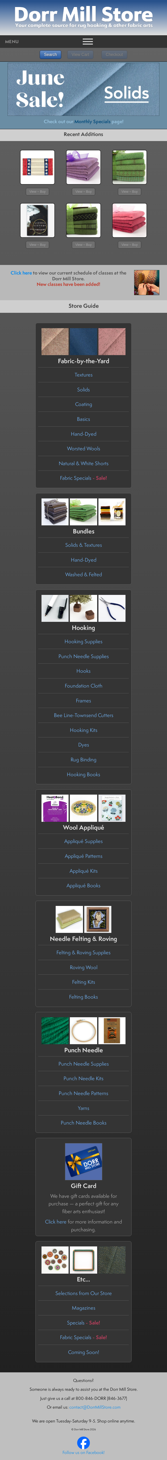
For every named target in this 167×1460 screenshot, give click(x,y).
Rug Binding (83, 759)
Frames (83, 700)
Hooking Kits (83, 730)
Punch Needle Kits (83, 1078)
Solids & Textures (83, 544)
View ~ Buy (37, 191)
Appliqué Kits (84, 870)
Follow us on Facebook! (83, 1452)
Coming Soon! (83, 1352)
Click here (21, 272)
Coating (83, 404)
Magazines (83, 1307)
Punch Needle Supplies (83, 656)
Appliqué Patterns (83, 856)
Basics (83, 419)
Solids (83, 389)
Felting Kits (83, 981)
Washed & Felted (83, 574)
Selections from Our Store (83, 1293)
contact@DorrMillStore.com (94, 1407)
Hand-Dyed (83, 433)
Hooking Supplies (83, 641)
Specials (83, 1322)
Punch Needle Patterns (83, 1093)
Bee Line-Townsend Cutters (83, 715)
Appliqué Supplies (83, 841)
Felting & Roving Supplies (83, 952)
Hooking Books (83, 774)
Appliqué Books (83, 885)
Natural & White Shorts (84, 463)
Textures (84, 374)
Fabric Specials (83, 477)
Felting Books (83, 996)
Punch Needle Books (84, 1122)
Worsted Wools (83, 448)
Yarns (83, 1108)
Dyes (83, 744)
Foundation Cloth (83, 685)
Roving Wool (83, 967)
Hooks (83, 670)
